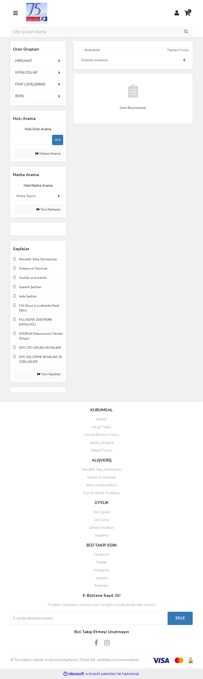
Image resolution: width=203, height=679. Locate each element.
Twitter (101, 562)
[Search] (101, 31)
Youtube (101, 578)
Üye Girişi (101, 519)
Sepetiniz (102, 535)
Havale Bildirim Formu (101, 434)
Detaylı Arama (48, 153)
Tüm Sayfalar (49, 374)
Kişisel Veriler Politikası (101, 493)
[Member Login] (176, 13)
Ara (58, 139)
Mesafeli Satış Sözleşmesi (102, 469)
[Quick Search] (30, 140)
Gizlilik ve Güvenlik (101, 477)
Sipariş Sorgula (101, 442)
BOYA (19, 96)
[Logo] (36, 13)
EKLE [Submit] (180, 618)
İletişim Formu (101, 450)
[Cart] (187, 13)
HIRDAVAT (23, 61)
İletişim (101, 419)
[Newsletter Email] (89, 618)
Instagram (101, 570)
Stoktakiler (92, 50)
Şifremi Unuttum (101, 527)
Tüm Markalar (48, 209)
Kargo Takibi (101, 427)
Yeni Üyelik (101, 512)
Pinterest (101, 585)
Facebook (101, 554)
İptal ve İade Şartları (101, 485)
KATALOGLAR (26, 72)
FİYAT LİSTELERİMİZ (30, 84)
